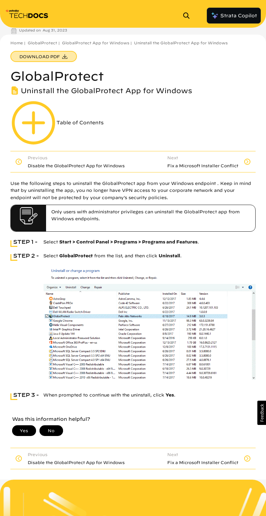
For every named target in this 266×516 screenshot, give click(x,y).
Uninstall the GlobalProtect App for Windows (181, 43)
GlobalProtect (42, 43)
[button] (261, 413)
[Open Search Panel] (188, 15)
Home (16, 43)
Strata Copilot (234, 15)
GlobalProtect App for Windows (95, 43)
